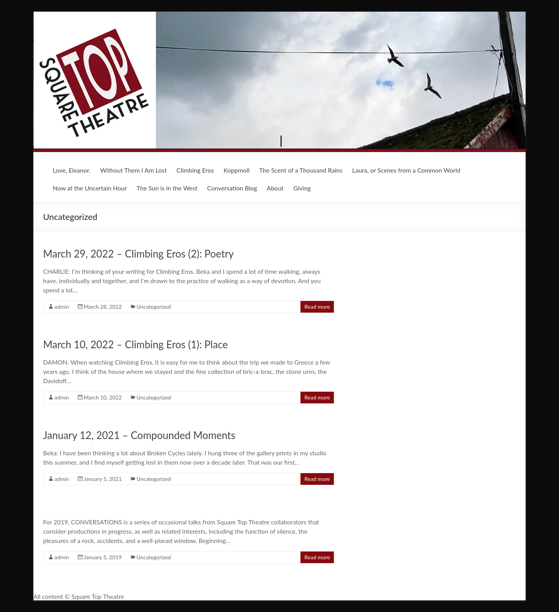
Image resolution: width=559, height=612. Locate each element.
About (275, 188)
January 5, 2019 (103, 557)
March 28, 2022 (103, 306)
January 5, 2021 (103, 478)
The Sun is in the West (167, 188)
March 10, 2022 (103, 397)
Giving (302, 188)
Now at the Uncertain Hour (90, 188)
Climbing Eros (195, 170)
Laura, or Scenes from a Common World (406, 170)
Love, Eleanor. (71, 170)
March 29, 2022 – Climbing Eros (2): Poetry (138, 253)
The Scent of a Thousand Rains (301, 170)
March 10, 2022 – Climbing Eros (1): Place (135, 344)
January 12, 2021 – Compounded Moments (139, 435)
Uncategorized (154, 306)
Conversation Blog (232, 188)
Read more (317, 306)
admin (61, 306)
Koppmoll (237, 170)
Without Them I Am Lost (133, 170)
